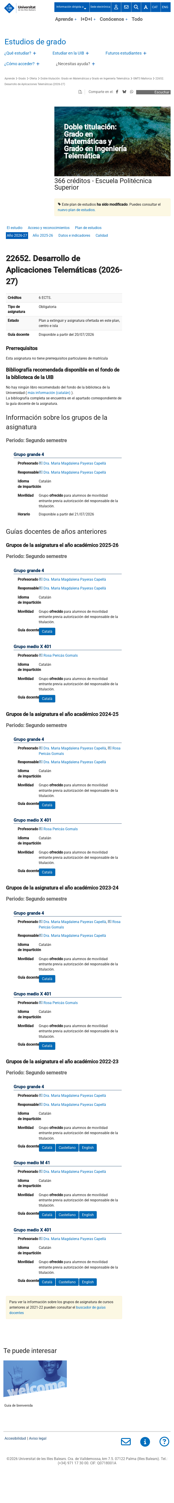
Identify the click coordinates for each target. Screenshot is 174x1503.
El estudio (14, 228)
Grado (22, 78)
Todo (137, 19)
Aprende (64, 19)
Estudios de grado (35, 41)
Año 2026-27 (17, 235)
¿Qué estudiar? (17, 53)
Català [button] (47, 631)
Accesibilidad (15, 1438)
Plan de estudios (88, 228)
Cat (155, 7)
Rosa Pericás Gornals (61, 655)
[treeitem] (21, 53)
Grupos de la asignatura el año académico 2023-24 (62, 888)
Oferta (33, 78)
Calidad (102, 235)
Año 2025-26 (43, 235)
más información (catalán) (49, 393)
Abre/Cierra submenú (86, 7)
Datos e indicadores (74, 235)
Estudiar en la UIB (68, 53)
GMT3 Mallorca (142, 78)
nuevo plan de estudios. (77, 210)
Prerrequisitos (21, 348)
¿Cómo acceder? (19, 64)
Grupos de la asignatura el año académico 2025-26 (62, 545)
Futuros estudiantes (124, 53)
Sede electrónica (100, 6)
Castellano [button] (67, 1147)
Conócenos (112, 19)
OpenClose (75, 20)
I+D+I (86, 19)
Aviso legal (37, 1438)
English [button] (88, 1147)
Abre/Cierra (35, 54)
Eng (165, 7)
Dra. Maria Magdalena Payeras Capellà (75, 463)
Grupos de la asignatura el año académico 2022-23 (62, 1061)
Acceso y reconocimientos (49, 228)
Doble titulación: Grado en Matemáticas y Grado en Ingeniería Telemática (85, 78)
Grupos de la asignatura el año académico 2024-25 (62, 714)
